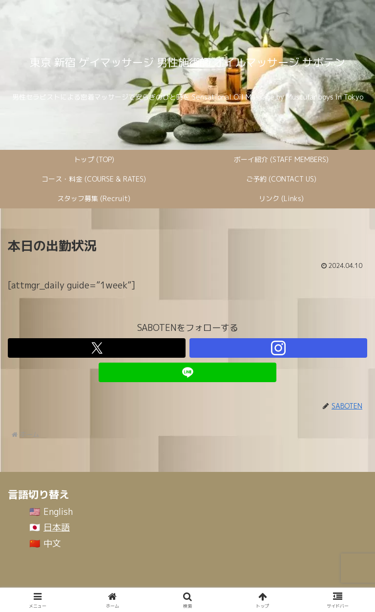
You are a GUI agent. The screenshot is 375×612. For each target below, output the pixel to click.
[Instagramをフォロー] (278, 348)
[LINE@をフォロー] (187, 372)
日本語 (56, 527)
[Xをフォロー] (97, 348)
